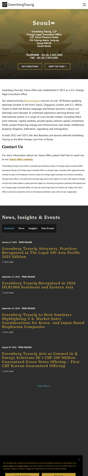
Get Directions (30, 66)
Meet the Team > (57, 66)
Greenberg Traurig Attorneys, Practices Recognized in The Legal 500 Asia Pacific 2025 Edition (41, 255)
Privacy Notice (8, 470)
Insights (33, 228)
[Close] (79, 464)
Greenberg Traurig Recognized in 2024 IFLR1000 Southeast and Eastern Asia (38, 288)
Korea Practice (32, 100)
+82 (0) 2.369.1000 (51, 55)
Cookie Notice (23, 470)
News (21, 228)
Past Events (48, 228)
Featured (9, 228)
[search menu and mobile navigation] (85, 5)
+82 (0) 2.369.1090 (47, 57)
